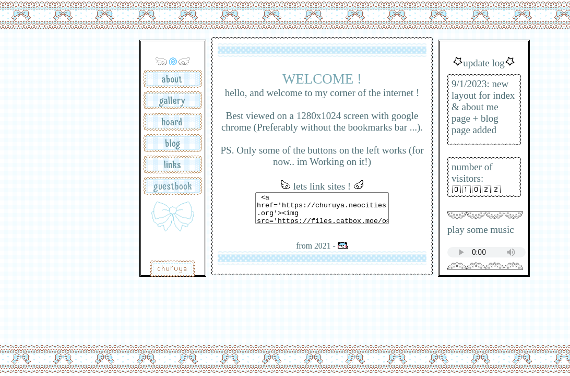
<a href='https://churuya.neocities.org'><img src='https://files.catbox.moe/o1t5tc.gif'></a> (322, 208)
